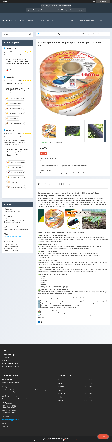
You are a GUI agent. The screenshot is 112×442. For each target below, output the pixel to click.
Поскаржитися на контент (55, 440)
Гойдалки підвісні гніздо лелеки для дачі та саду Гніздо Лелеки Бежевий (17, 154)
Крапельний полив (49, 34)
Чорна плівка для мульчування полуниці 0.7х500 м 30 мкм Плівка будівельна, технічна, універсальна (17, 61)
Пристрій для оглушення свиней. (17, 149)
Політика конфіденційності (72, 440)
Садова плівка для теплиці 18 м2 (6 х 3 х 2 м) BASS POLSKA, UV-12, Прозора (18, 90)
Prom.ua (66, 438)
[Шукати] (30, 34)
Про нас (59, 20)
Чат (103, 436)
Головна (30, 20)
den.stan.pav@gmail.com (12, 237)
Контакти (71, 20)
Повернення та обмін (11, 366)
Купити (43, 153)
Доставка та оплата (87, 20)
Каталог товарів (44, 20)
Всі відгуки (17, 195)
